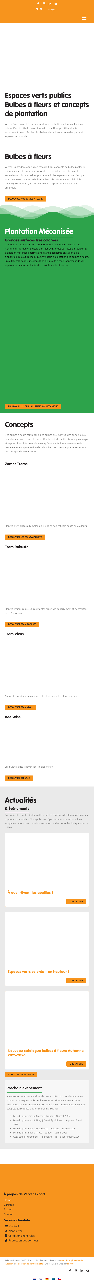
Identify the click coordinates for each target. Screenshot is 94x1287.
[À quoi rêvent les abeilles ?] (47, 835)
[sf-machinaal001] (38, 271)
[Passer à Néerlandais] (34, 1279)
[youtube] (56, 3)
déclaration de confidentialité (29, 1264)
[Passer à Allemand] (47, 1279)
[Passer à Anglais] (41, 1279)
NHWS (70, 1264)
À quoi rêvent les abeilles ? (31, 892)
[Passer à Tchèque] (59, 1279)
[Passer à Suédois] (53, 1279)
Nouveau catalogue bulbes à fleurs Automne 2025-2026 (46, 1052)
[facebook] (38, 3)
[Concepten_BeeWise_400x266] (38, 722)
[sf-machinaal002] (38, 316)
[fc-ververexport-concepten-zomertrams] (47, 468)
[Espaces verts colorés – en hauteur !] (47, 914)
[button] (41, 9)
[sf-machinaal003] (38, 360)
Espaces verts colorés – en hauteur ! (38, 971)
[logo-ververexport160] (11, 16)
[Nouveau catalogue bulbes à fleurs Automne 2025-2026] (47, 993)
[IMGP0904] (47, 551)
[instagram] (44, 3)
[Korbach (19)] (47, 639)
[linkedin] (50, 3)
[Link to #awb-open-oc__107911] (84, 17)
